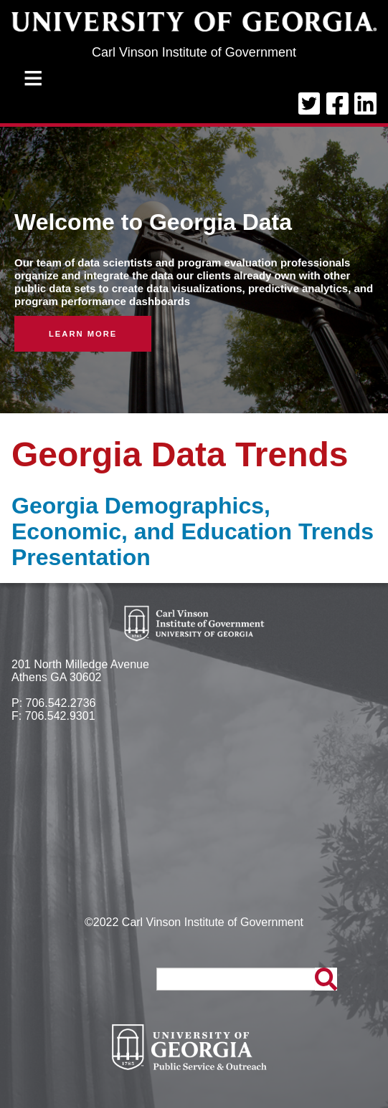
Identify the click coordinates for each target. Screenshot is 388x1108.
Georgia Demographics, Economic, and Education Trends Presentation (192, 531)
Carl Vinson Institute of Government (194, 52)
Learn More (83, 333)
